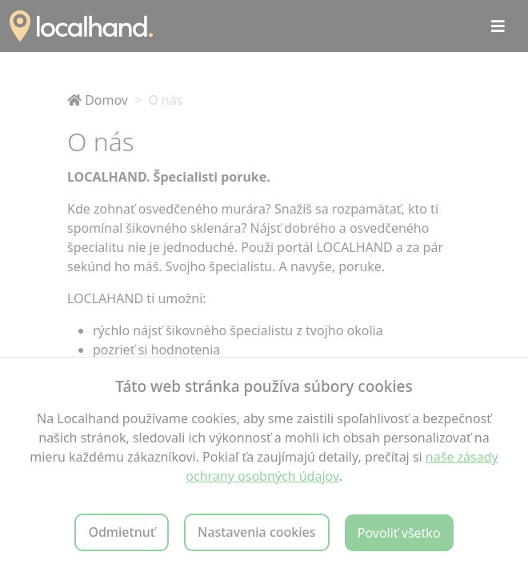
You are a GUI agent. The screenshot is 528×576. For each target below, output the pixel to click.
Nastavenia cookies (257, 532)
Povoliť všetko (399, 533)
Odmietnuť (121, 532)
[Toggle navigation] (498, 26)
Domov (97, 100)
